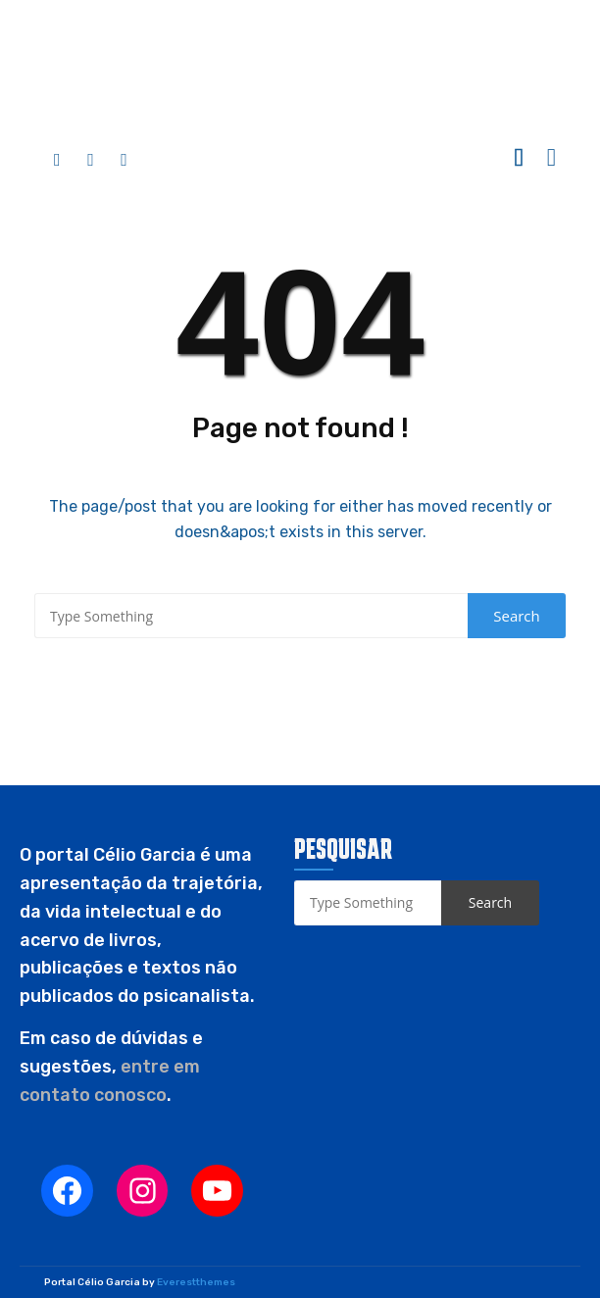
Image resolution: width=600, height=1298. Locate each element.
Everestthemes (196, 1282)
